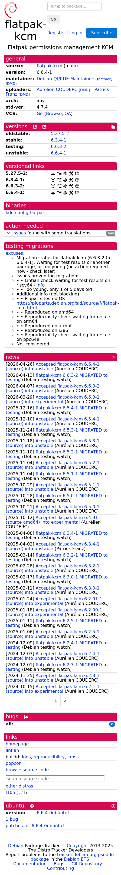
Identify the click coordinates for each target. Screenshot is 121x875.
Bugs (59, 863)
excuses (14, 253)
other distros (19, 786)
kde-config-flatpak (25, 212)
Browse (54, 113)
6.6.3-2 (58, 146)
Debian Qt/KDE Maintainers (66, 78)
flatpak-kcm (49, 65)
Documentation (30, 863)
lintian (12, 750)
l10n (10, 792)
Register (56, 32)
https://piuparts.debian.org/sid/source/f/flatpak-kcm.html (68, 305)
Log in (75, 32)
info (41, 285)
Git (40, 113)
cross (73, 756)
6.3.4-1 (58, 140)
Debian (16, 845)
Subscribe (101, 32)
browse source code (27, 769)
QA (67, 113)
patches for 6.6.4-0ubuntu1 (35, 825)
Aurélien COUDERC (57, 89)
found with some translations (60, 233)
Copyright (77, 845)
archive (104, 79)
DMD (11, 84)
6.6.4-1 (58, 153)
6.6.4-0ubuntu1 (53, 812)
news (12, 357)
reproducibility (49, 756)
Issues (19, 232)
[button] (8, 232)
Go (53, 19)
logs (26, 756)
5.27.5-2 (60, 133)
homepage (17, 743)
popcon (14, 763)
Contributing (60, 868)
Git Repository (86, 863)
